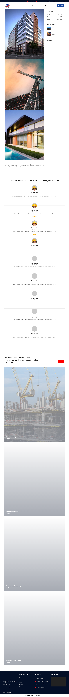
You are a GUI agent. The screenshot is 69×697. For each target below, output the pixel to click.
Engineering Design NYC (13, 511)
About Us (28, 5)
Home (23, 5)
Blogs (46, 5)
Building (53, 28)
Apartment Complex (12, 437)
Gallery (42, 5)
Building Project (55, 27)
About (20, 680)
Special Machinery (55, 32)
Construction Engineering (13, 586)
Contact (21, 684)
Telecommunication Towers (14, 660)
